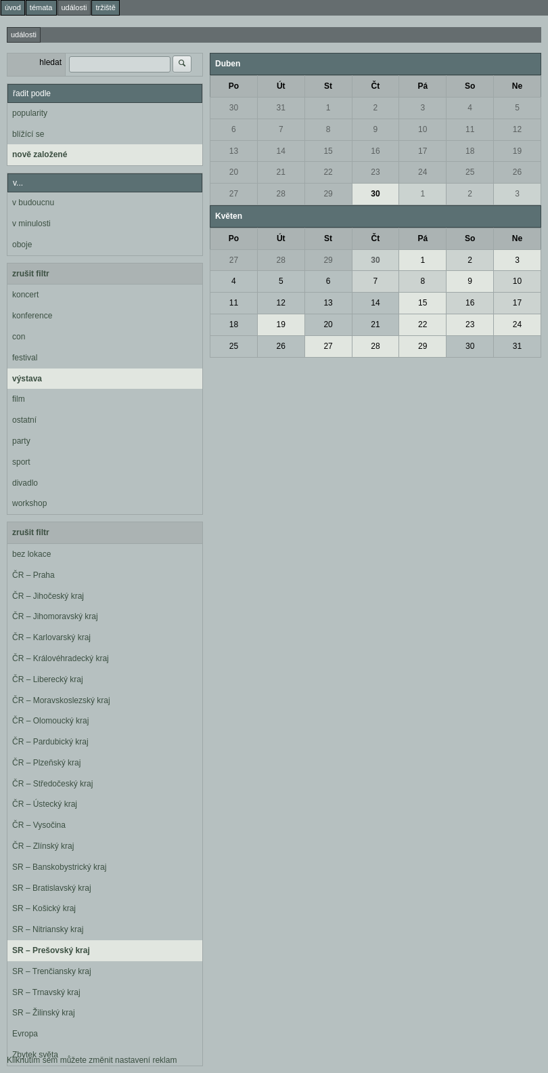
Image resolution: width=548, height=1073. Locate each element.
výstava (27, 378)
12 (517, 129)
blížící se (28, 134)
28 (281, 193)
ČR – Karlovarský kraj (51, 637)
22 (327, 172)
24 (422, 172)
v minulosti (31, 223)
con (18, 336)
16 (375, 151)
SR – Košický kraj (44, 908)
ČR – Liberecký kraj (47, 679)
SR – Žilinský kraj (43, 1012)
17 (422, 151)
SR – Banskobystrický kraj (59, 867)
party (21, 441)
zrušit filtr (30, 273)
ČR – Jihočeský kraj (48, 596)
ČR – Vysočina (39, 825)
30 (233, 107)
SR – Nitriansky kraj (47, 929)
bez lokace (31, 554)
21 (281, 172)
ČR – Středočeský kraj (52, 783)
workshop (29, 503)
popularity (29, 113)
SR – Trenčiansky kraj (51, 971)
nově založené (39, 154)
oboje (22, 244)
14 (281, 151)
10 (422, 129)
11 (469, 129)
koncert (25, 294)
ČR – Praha (33, 575)
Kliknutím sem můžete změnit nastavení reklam (92, 1060)
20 (233, 172)
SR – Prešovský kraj (51, 950)
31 (281, 107)
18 (469, 151)
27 (233, 193)
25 (469, 172)
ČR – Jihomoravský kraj (55, 616)
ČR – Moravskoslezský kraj (61, 700)
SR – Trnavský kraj (46, 992)
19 (517, 151)
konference (32, 315)
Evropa (25, 1033)
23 (375, 172)
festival (24, 357)
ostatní (24, 420)
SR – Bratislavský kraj (51, 888)
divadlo (25, 483)
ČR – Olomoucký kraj (50, 720)
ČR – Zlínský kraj (43, 846)
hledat (50, 62)
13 (233, 151)
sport (21, 462)
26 (517, 172)
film (18, 399)
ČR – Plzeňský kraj (46, 762)
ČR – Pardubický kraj (50, 741)
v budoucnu (33, 202)
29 (327, 193)
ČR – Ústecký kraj (44, 804)
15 (327, 151)
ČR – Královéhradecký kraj (60, 658)
